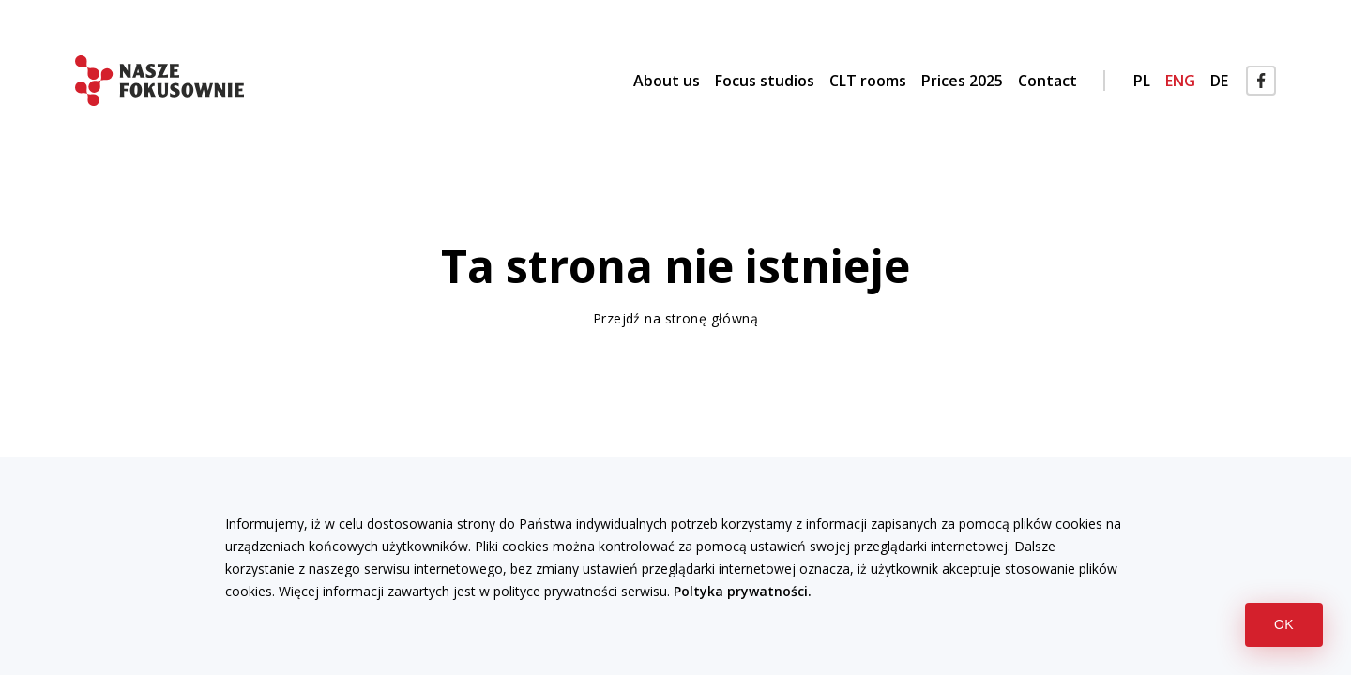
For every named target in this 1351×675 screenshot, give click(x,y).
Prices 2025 (962, 80)
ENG (1180, 80)
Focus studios (764, 80)
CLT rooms (867, 80)
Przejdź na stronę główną (675, 318)
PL (1141, 80)
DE (1219, 80)
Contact (1047, 80)
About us (666, 80)
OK (1298, 624)
